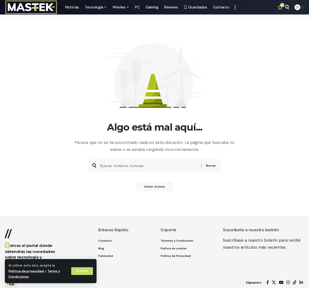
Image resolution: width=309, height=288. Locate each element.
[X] (274, 282)
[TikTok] (295, 282)
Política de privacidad (26, 271)
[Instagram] (288, 282)
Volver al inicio (154, 188)
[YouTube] (281, 282)
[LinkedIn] (301, 282)
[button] (82, 271)
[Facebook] (267, 282)
